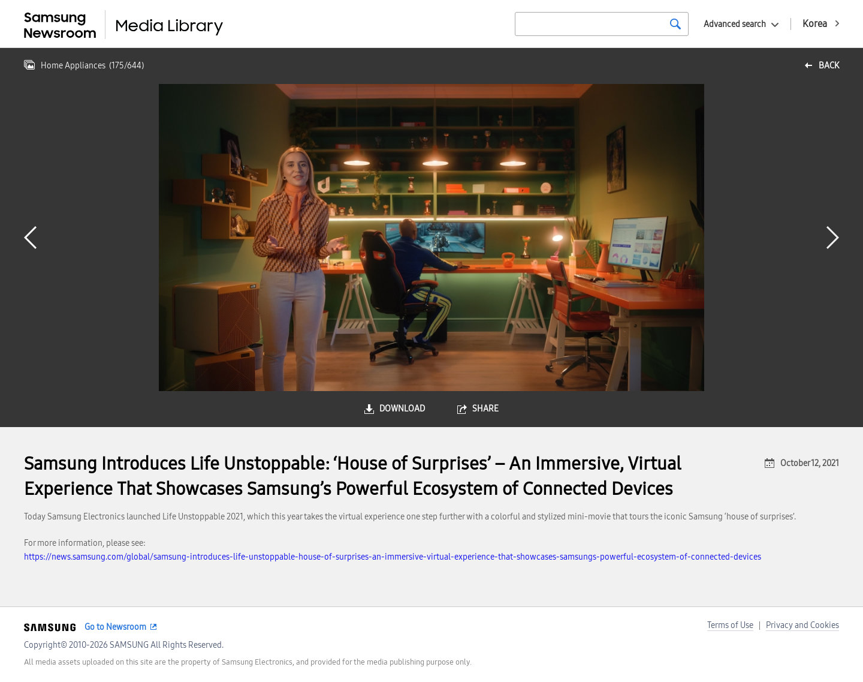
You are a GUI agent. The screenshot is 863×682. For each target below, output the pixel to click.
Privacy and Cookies (802, 625)
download (402, 409)
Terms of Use (730, 625)
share (485, 409)
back (829, 66)
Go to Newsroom (115, 627)
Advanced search (735, 24)
